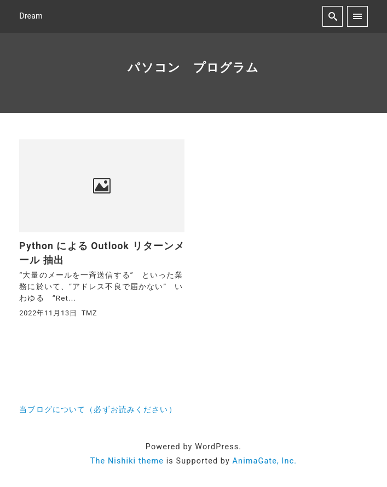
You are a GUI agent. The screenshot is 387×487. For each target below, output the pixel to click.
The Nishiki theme (127, 461)
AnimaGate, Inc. (265, 461)
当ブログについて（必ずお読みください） (97, 409)
